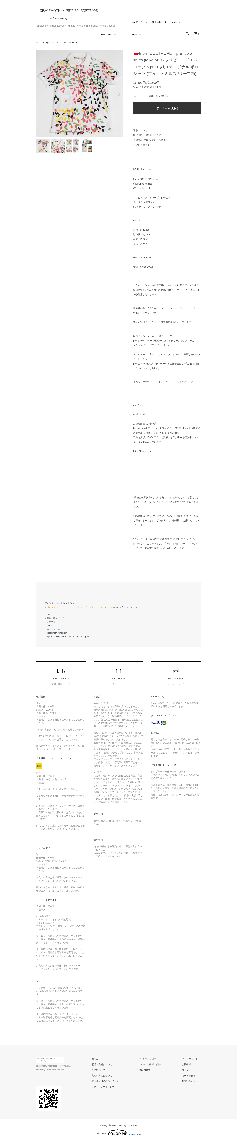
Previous (41, 93)
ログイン (175, 22)
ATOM (159, 1072)
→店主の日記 (50, 624)
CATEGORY (105, 34)
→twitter (48, 628)
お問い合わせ (191, 1084)
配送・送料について (117, 1067)
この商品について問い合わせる (149, 140)
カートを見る (191, 1078)
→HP (47, 617)
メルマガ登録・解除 (159, 1067)
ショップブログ (157, 1061)
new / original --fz (75, 43)
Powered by (118, 1135)
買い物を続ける (141, 144)
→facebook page (52, 632)
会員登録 (189, 1067)
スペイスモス (51, 610)
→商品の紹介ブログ (54, 621)
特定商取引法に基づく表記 (147, 135)
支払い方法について (117, 1078)
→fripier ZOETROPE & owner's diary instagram (66, 639)
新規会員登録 (159, 22)
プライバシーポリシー (118, 1089)
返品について (140, 130)
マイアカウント (139, 22)
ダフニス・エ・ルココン (101, 610)
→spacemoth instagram (55, 635)
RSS (151, 1072)
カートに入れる (167, 108)
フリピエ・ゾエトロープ (74, 610)
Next (118, 93)
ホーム (39, 43)
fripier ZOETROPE (55, 43)
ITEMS (133, 34)
